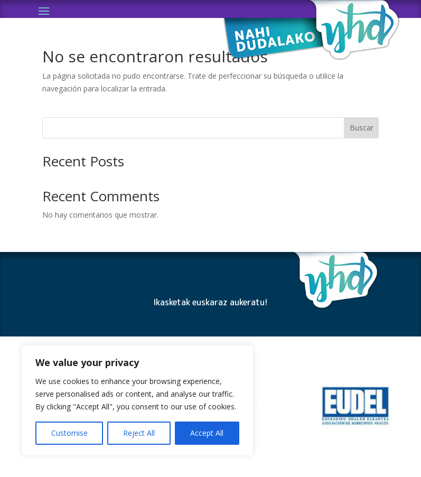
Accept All (206, 433)
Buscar (361, 128)
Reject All (139, 433)
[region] (137, 400)
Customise (69, 433)
